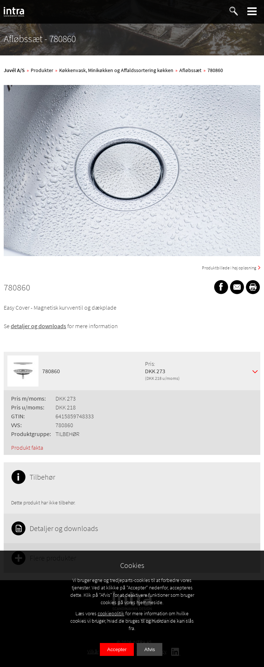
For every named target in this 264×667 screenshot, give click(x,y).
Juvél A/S (14, 70)
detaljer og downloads (38, 326)
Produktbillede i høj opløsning (229, 267)
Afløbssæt (190, 70)
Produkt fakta (27, 447)
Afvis (149, 649)
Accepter (117, 649)
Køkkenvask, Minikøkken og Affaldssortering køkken (116, 70)
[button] (252, 11)
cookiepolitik (111, 613)
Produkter (42, 70)
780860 (215, 70)
